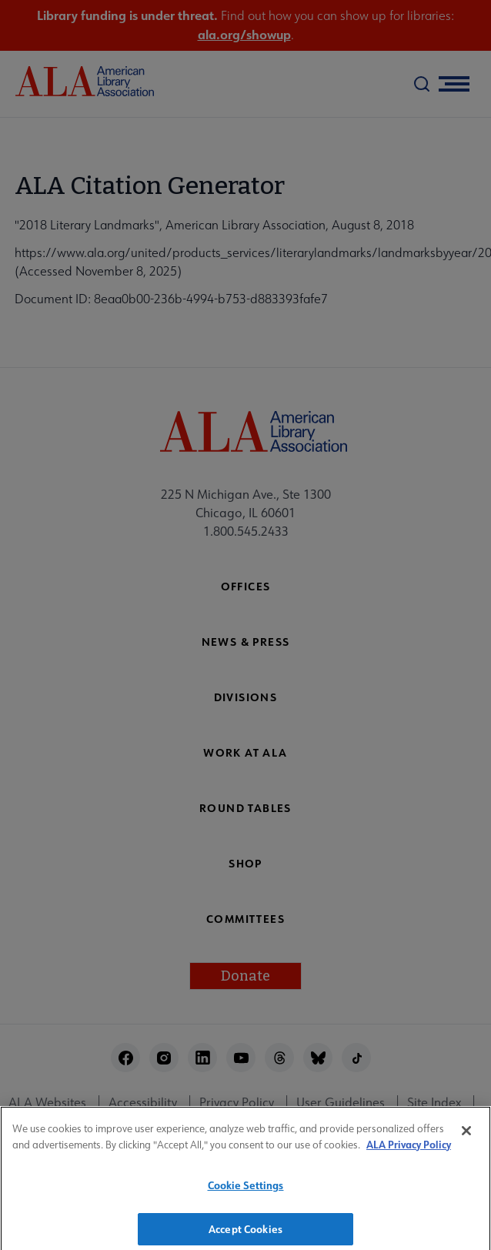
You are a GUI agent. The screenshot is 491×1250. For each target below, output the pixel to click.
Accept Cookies (245, 1233)
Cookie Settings (246, 1189)
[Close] (466, 1135)
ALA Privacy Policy (408, 1148)
